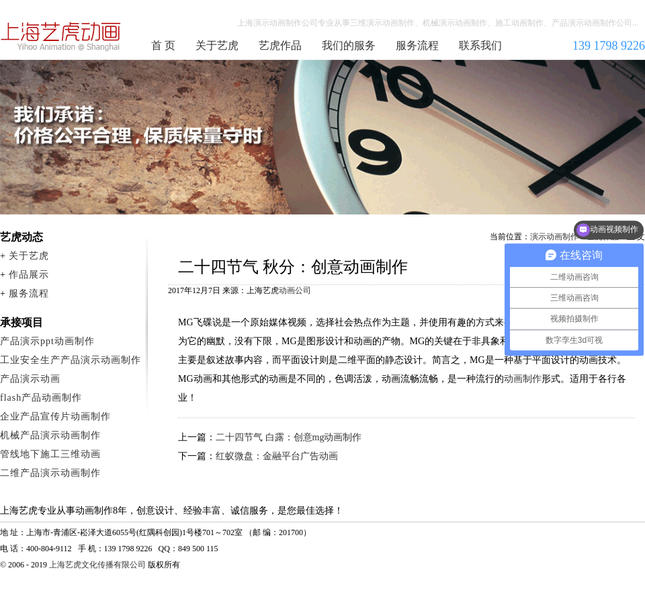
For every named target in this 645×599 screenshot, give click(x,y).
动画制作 (523, 379)
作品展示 (29, 275)
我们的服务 (349, 45)
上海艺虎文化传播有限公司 (97, 564)
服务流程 (417, 45)
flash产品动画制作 (41, 398)
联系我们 (480, 45)
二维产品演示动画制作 (50, 473)
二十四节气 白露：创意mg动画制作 (288, 437)
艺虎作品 (280, 45)
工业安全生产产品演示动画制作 (70, 360)
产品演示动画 (30, 379)
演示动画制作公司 (61, 36)
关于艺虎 (217, 45)
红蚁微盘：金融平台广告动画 (277, 456)
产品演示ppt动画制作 (47, 341)
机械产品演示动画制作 (50, 435)
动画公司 (295, 290)
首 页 (163, 45)
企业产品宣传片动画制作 (55, 416)
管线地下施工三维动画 (50, 454)
